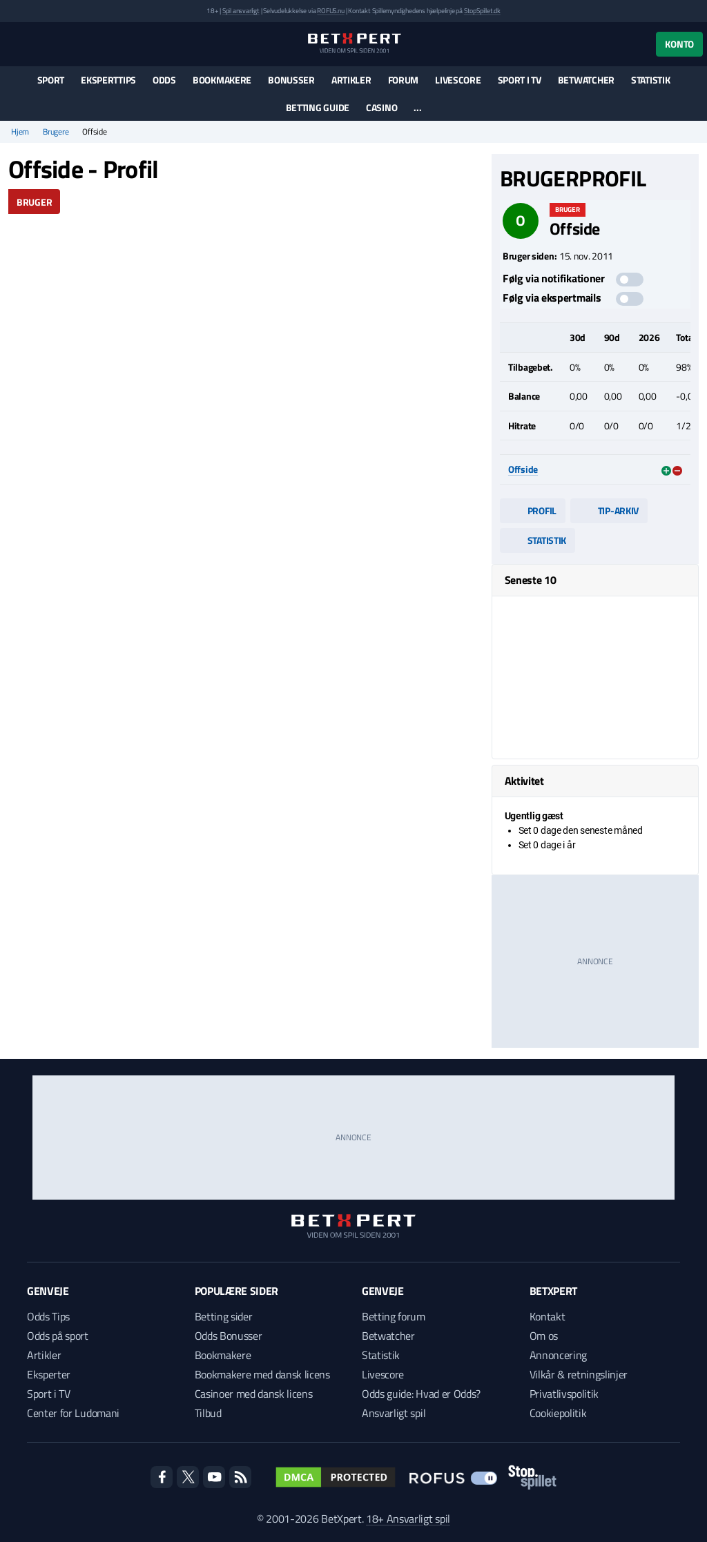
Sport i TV (519, 79)
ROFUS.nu (330, 11)
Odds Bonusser (228, 1335)
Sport (51, 79)
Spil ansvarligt (241, 11)
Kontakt (547, 1316)
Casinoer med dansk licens (254, 1393)
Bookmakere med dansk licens (262, 1374)
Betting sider (224, 1316)
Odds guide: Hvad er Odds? (421, 1393)
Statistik (650, 79)
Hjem (20, 131)
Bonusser (291, 79)
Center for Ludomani (73, 1413)
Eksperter (48, 1374)
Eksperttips (108, 79)
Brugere (55, 131)
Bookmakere (222, 79)
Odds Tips (48, 1316)
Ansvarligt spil (393, 1413)
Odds (164, 79)
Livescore (458, 79)
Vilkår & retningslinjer (579, 1374)
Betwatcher (586, 79)
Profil (532, 510)
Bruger (34, 202)
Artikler (351, 79)
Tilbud (208, 1413)
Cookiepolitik (558, 1413)
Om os (544, 1335)
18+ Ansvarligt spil (408, 1518)
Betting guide (317, 107)
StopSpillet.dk (482, 11)
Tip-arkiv (609, 510)
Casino (381, 107)
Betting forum (393, 1316)
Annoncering (558, 1355)
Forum (403, 79)
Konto (679, 44)
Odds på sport (57, 1335)
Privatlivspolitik (564, 1393)
